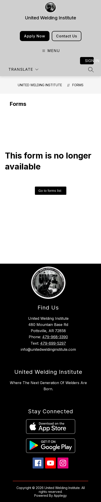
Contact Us (66, 36)
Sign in (89, 60)
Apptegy (60, 495)
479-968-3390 (55, 337)
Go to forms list (50, 190)
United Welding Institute (40, 85)
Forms (77, 85)
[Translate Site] (23, 69)
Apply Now (34, 36)
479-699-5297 (53, 343)
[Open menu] (50, 51)
